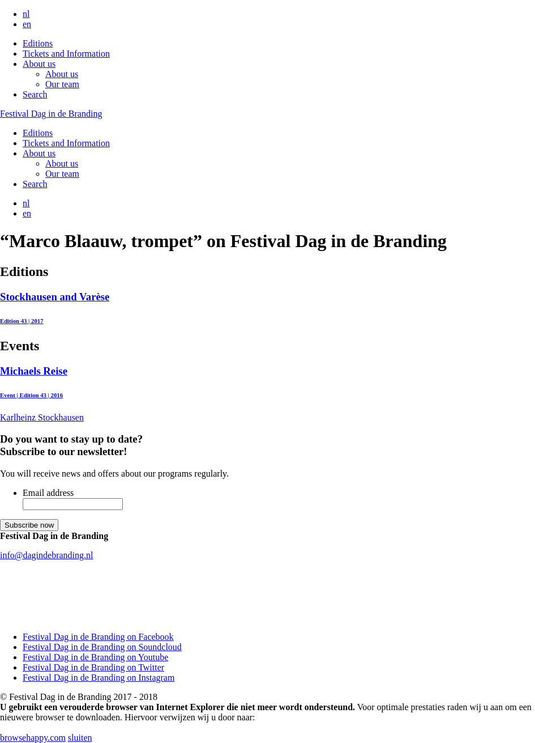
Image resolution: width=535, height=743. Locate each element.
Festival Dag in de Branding (51, 113)
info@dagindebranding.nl (46, 555)
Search (35, 94)
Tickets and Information (66, 53)
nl (26, 14)
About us (39, 64)
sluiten (80, 737)
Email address (48, 493)
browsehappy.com (33, 737)
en (27, 24)
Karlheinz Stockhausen (267, 393)
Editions (38, 43)
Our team (62, 84)
